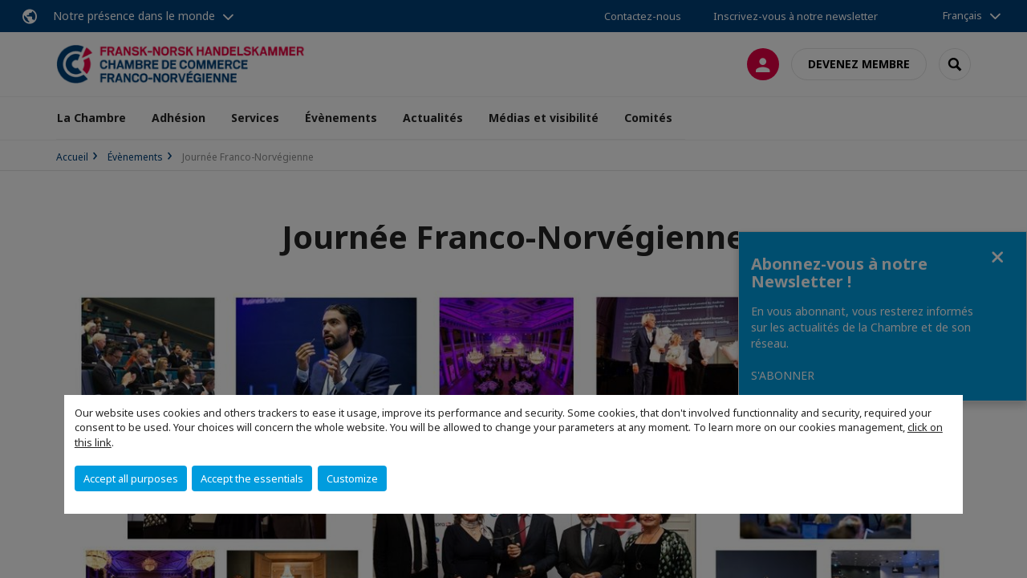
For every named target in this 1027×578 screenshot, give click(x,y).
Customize (352, 478)
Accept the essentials (252, 478)
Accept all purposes (130, 478)
